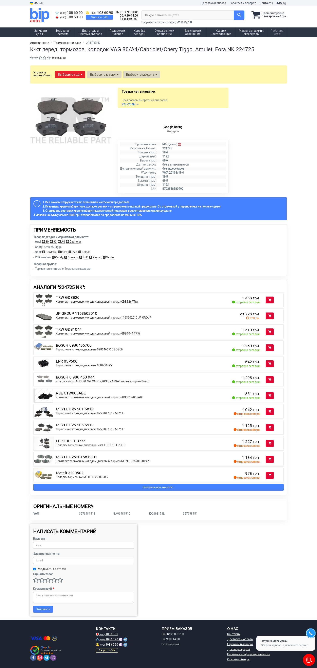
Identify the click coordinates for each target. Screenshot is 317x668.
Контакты (266, 3)
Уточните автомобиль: (42, 74)
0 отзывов (59, 57)
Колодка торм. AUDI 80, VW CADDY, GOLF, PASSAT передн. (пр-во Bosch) (103, 381)
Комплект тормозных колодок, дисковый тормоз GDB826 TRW (97, 301)
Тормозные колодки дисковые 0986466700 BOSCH (89, 349)
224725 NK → (130, 104)
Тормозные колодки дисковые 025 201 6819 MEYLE (90, 413)
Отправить (43, 609)
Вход (281, 3)
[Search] (239, 15)
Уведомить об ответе (49, 568)
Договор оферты (238, 649)
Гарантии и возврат (240, 644)
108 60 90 (69, 13)
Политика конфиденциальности (248, 654)
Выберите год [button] (70, 74)
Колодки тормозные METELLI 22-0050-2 (82, 477)
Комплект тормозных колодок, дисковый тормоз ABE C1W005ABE (100, 397)
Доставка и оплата (213, 3)
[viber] (53, 658)
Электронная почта (46, 553)
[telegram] (46, 658)
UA (34, 3)
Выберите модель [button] (141, 74)
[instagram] (40, 658)
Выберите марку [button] (104, 74)
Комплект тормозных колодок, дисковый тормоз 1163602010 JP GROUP (103, 317)
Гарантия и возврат (243, 3)
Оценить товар (43, 574)
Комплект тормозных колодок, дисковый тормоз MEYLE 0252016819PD (103, 461)
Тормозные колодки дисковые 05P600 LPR (84, 365)
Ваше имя (39, 538)
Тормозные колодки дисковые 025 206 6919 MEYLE (90, 429)
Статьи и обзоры (238, 659)
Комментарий (43, 588)
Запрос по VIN (99, 17)
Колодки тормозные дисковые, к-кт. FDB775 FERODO (91, 445)
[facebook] (33, 658)
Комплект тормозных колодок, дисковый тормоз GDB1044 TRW (98, 333)
